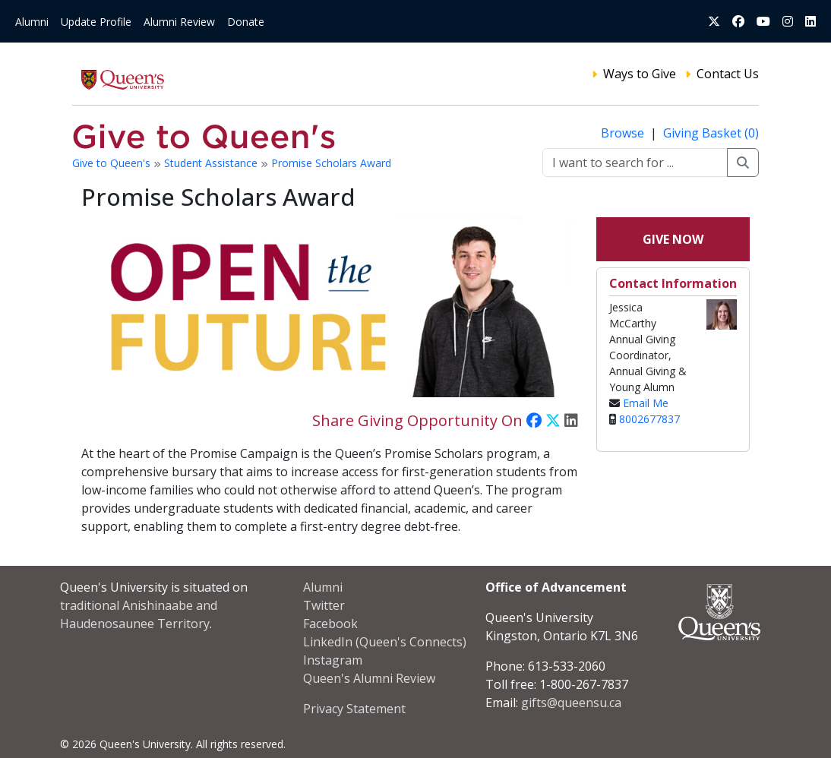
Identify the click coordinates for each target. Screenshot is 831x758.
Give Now (673, 239)
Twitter (324, 605)
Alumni (32, 21)
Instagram (332, 660)
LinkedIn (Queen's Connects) (384, 641)
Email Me (645, 403)
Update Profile (96, 21)
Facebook (330, 623)
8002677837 (649, 419)
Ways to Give (639, 73)
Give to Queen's (112, 163)
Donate (245, 21)
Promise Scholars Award (331, 163)
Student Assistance (212, 163)
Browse (624, 133)
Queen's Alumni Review (369, 678)
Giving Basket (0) (711, 133)
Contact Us (728, 73)
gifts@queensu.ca (571, 702)
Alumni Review (179, 21)
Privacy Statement (354, 708)
